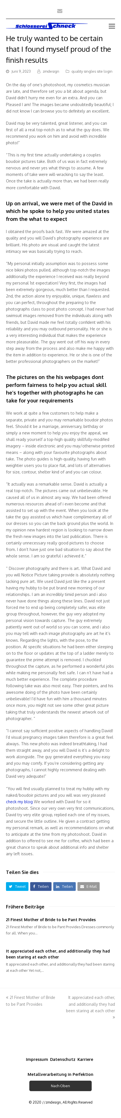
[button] (17, 886)
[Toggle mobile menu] (112, 25)
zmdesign (51, 71)
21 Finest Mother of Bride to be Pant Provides (51, 919)
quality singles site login (91, 71)
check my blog (19, 801)
